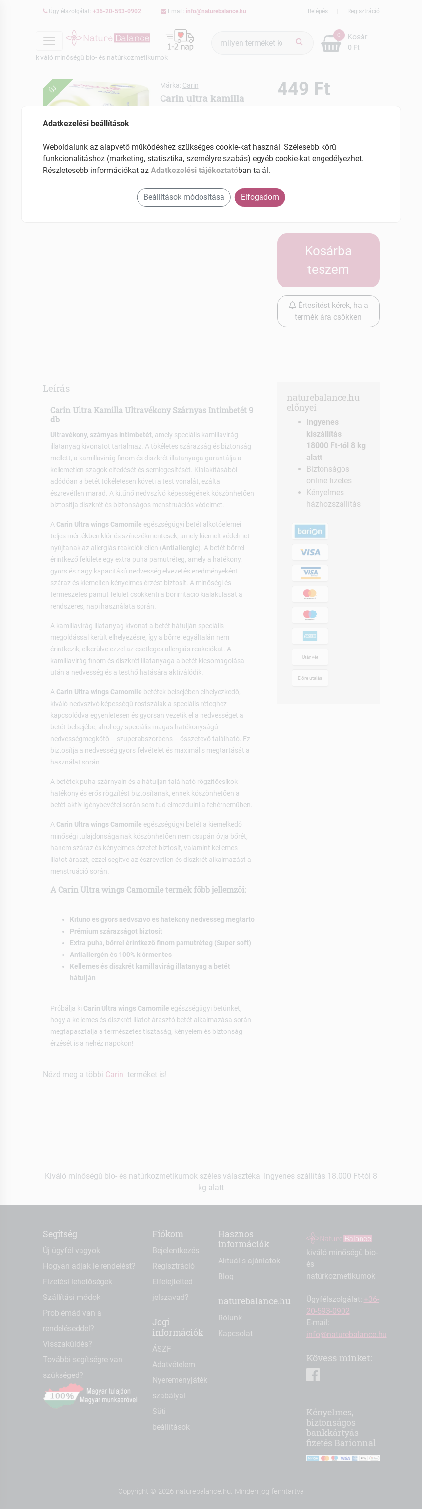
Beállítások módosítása (183, 197)
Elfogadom (260, 197)
